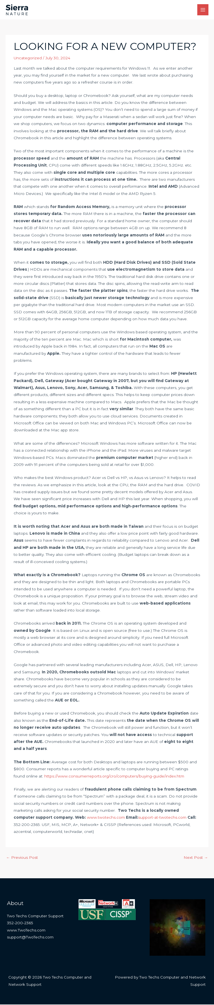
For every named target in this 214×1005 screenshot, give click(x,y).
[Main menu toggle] (203, 10)
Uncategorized (28, 58)
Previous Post (22, 857)
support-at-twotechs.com (162, 818)
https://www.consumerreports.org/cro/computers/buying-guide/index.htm (114, 776)
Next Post (196, 857)
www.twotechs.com (106, 818)
